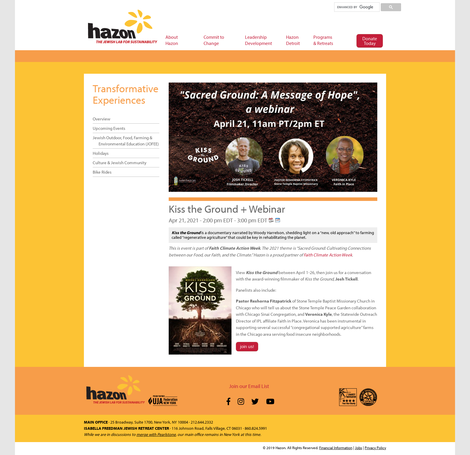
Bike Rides (102, 172)
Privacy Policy (375, 447)
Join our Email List (249, 386)
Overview (101, 119)
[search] (356, 7)
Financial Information (335, 447)
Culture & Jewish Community (119, 162)
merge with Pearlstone (156, 434)
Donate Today (369, 41)
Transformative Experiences (125, 94)
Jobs (358, 447)
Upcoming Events (109, 128)
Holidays (101, 153)
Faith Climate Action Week (328, 255)
